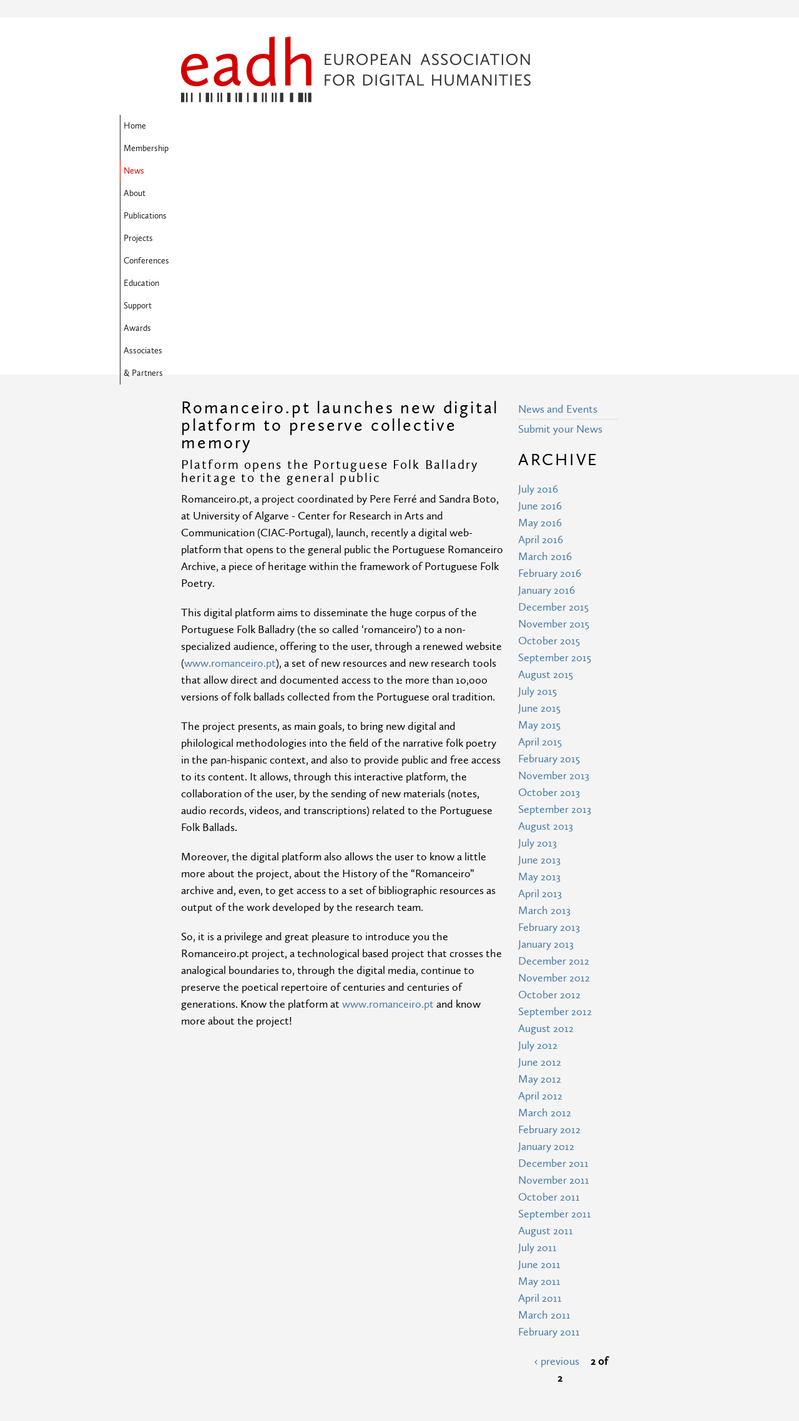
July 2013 (537, 640)
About (332, 126)
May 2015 (539, 522)
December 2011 (553, 961)
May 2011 (539, 1079)
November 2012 (554, 775)
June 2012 (539, 860)
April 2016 (540, 337)
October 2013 (549, 590)
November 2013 (553, 573)
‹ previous (556, 1159)
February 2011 (549, 1129)
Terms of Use (324, 1315)
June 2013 (539, 657)
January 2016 (546, 388)
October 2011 (549, 994)
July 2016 (538, 286)
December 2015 (553, 404)
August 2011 (545, 1028)
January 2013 (546, 742)
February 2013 (549, 725)
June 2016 (540, 303)
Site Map (314, 1292)
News (295, 126)
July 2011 (537, 1045)
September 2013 (554, 607)
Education (544, 126)
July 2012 (537, 843)
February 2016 (549, 371)
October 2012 (549, 792)
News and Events (557, 207)
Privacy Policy (324, 1338)
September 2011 (554, 1011)
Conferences (487, 126)
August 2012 (546, 826)
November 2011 (553, 978)
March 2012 (544, 910)
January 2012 (546, 944)
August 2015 (545, 472)
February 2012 (549, 927)
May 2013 (539, 674)
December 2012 (553, 758)
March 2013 (544, 708)
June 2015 (539, 506)
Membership (245, 126)
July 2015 (537, 489)
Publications (381, 126)
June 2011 (539, 1062)
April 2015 (540, 539)
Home (196, 126)
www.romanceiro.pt (230, 461)
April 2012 (540, 893)
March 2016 (545, 354)
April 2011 (540, 1096)
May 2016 (540, 320)
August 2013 (545, 624)
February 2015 (549, 556)
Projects (433, 126)
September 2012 (555, 809)
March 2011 (544, 1112)
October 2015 (549, 438)
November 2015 (553, 421)
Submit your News (560, 227)
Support (199, 149)
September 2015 (554, 455)
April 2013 (540, 691)
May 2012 (539, 876)
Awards (243, 149)
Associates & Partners (313, 149)
